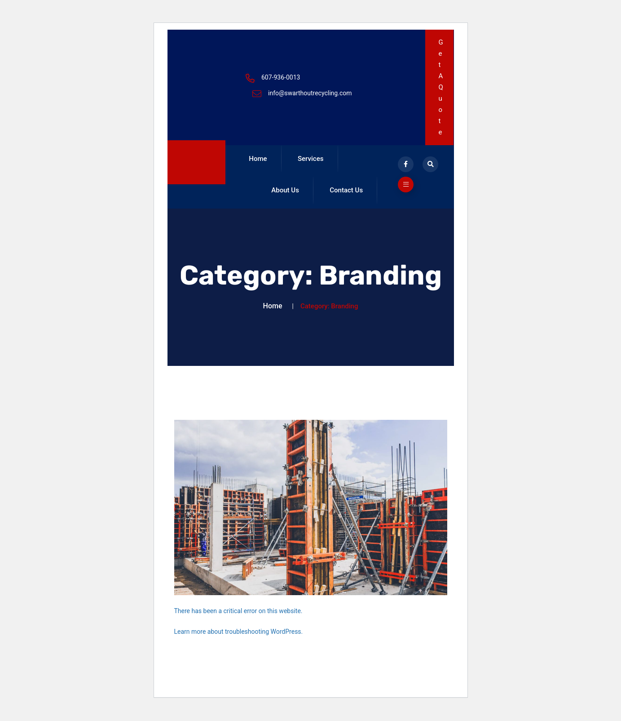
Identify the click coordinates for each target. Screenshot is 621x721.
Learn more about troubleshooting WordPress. (238, 641)
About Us (355, 161)
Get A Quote (441, 87)
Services (303, 161)
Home (255, 161)
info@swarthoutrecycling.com (310, 93)
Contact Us (286, 197)
